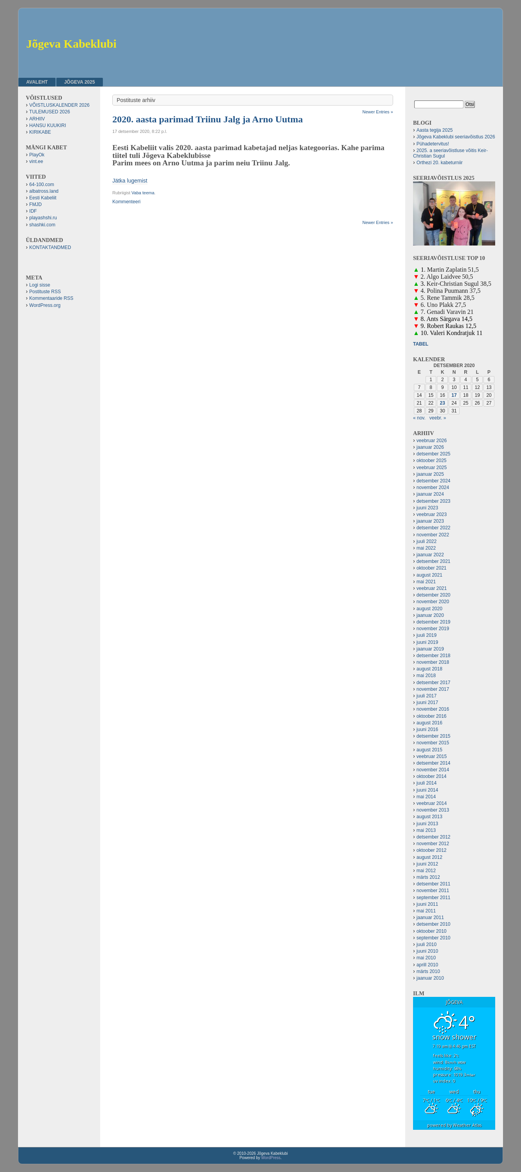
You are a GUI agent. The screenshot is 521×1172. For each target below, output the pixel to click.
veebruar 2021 (432, 588)
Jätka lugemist (129, 180)
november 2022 (433, 535)
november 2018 (433, 662)
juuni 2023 (427, 508)
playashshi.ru (43, 217)
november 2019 (433, 628)
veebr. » (437, 418)
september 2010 (434, 938)
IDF (33, 211)
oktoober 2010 (432, 931)
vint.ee (36, 161)
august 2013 (429, 816)
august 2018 (429, 669)
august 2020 (429, 608)
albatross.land (44, 191)
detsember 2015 (434, 736)
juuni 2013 (427, 823)
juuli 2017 (427, 696)
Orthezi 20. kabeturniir (440, 162)
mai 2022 (426, 548)
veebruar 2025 (432, 467)
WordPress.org (45, 305)
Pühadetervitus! (433, 144)
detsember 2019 (434, 622)
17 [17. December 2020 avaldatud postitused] (453, 395)
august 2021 (429, 575)
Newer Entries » (378, 111)
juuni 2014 (427, 790)
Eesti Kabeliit (42, 198)
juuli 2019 (427, 635)
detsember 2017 (434, 682)
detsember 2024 (434, 481)
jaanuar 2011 (430, 917)
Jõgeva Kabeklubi (71, 43)
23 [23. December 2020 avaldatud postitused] (442, 403)
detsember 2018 (434, 655)
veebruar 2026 (432, 440)
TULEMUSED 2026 (49, 112)
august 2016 (429, 723)
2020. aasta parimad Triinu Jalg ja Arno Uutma (207, 119)
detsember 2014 (434, 763)
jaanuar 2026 (430, 447)
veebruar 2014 (432, 803)
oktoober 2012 (432, 850)
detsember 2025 (434, 454)
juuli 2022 (427, 541)
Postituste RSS (45, 291)
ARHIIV (37, 119)
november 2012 (433, 843)
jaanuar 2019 (430, 649)
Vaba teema (143, 192)
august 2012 (429, 857)
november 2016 (433, 709)
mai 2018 (426, 675)
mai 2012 (426, 870)
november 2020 (433, 601)
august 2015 (429, 750)
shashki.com (42, 225)
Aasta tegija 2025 (435, 130)
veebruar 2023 (432, 514)
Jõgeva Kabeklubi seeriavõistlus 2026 (456, 137)
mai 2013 (426, 830)
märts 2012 (428, 877)
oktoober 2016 (432, 716)
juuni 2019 (427, 642)
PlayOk (37, 155)
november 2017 (433, 689)
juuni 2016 (427, 729)
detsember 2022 (434, 527)
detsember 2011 (434, 884)
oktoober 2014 (432, 776)
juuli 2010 (427, 944)
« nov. (419, 418)
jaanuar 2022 (430, 554)
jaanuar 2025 (430, 474)
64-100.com (41, 184)
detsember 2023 (434, 501)
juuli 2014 (427, 783)
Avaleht (37, 82)
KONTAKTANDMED (50, 247)
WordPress (270, 1158)
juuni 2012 (427, 864)
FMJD (35, 204)
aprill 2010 (427, 965)
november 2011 (433, 890)
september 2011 (434, 897)
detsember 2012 (434, 837)
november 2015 (433, 742)
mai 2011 (426, 911)
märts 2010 (428, 971)
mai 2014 (426, 796)
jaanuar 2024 (430, 494)
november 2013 (433, 810)
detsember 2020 (434, 595)
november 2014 (433, 769)
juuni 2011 (427, 904)
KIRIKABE (40, 132)
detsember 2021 (434, 561)
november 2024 (433, 487)
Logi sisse (39, 285)
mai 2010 (426, 958)
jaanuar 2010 (430, 978)
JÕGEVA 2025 (79, 82)
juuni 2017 (427, 702)
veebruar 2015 (432, 756)
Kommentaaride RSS (51, 298)
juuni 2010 (427, 951)
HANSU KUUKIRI (47, 125)
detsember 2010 (434, 924)
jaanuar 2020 (430, 615)
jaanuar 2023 (430, 521)
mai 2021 (426, 581)
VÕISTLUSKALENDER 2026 (59, 105)
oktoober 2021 (432, 568)
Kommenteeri (126, 201)
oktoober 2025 (432, 460)
